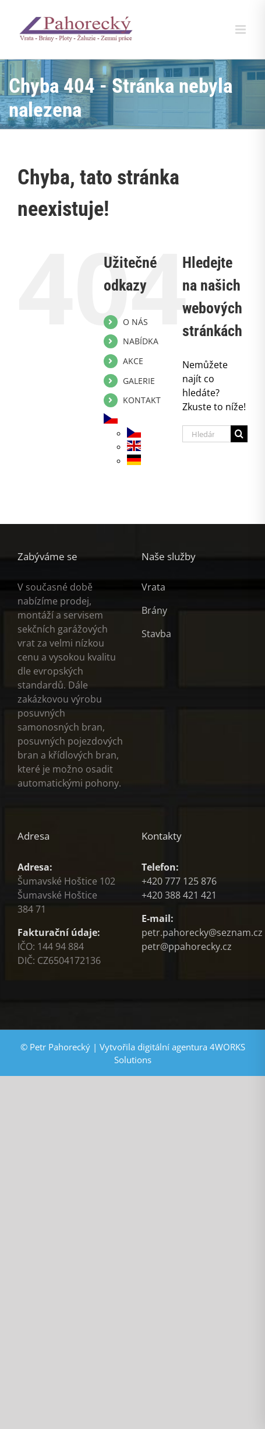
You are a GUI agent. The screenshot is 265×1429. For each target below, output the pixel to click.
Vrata (153, 587)
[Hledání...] (206, 433)
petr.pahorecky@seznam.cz (202, 932)
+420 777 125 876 (179, 881)
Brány (154, 610)
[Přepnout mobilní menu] (241, 29)
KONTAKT (142, 400)
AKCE (133, 360)
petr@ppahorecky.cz (187, 946)
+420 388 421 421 (179, 895)
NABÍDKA (140, 341)
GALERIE (139, 380)
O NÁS (135, 321)
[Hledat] (239, 433)
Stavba (156, 633)
